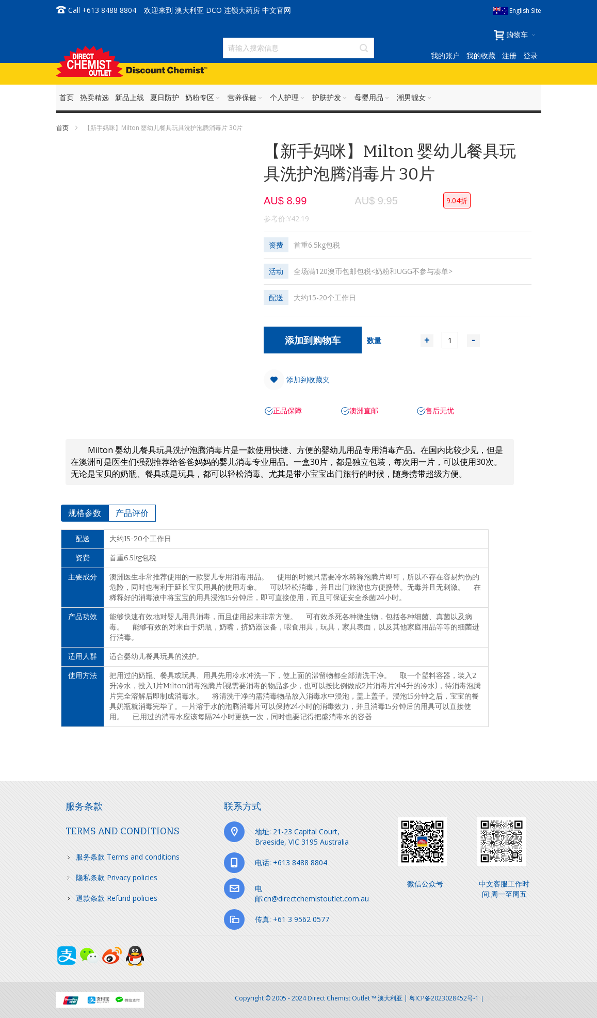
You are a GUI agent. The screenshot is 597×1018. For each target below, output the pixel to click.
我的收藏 (480, 55)
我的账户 (445, 55)
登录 (530, 55)
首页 (63, 127)
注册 (509, 55)
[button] (297, 379)
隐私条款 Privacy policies (116, 877)
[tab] (84, 513)
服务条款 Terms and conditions (128, 857)
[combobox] (298, 48)
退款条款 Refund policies (116, 898)
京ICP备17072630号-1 (513, 998)
